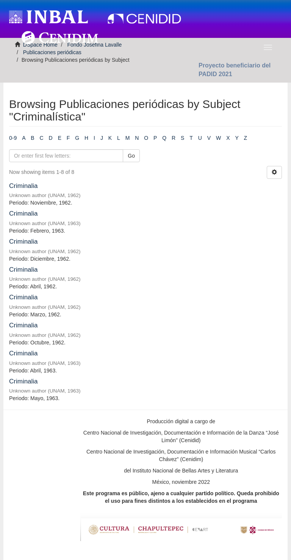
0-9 (13, 138)
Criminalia (23, 185)
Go (131, 156)
